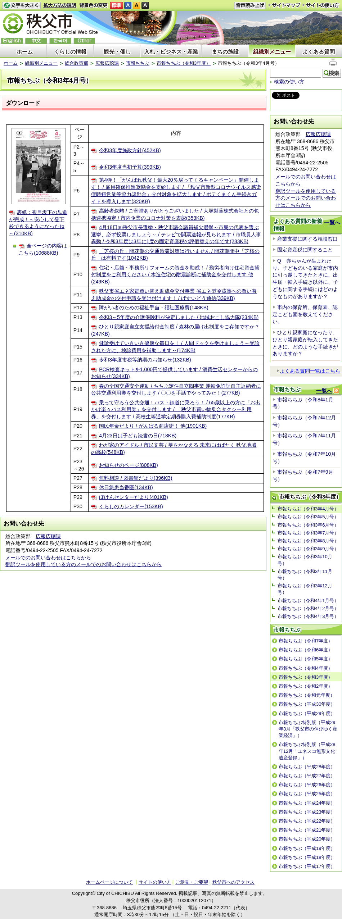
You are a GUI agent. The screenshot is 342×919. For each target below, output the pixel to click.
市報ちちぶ (137, 63)
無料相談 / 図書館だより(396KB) (135, 478)
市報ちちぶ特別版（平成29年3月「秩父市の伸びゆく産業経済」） (308, 729)
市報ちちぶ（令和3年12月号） (305, 589)
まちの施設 (225, 52)
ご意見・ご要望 (191, 882)
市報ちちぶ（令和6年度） (306, 649)
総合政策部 (76, 63)
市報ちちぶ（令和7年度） (306, 640)
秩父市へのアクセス (233, 882)
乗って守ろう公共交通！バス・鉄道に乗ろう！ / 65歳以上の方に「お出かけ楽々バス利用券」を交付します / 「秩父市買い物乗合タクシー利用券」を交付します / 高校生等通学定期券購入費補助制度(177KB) (175, 409)
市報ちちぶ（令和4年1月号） (308, 600)
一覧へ (332, 222)
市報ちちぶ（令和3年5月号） (308, 516)
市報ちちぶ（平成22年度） (307, 821)
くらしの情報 (70, 52)
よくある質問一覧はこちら (308, 371)
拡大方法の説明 (60, 5)
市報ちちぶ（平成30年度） (307, 704)
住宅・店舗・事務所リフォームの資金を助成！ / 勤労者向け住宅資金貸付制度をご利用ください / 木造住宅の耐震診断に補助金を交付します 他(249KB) (175, 275)
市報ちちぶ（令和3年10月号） (305, 560)
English (12, 41)
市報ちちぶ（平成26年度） (307, 784)
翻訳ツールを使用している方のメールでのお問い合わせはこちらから (83, 564)
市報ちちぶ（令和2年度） (306, 686)
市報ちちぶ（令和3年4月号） (308, 508)
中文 (36, 41)
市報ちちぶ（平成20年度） (307, 839)
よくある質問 (318, 52)
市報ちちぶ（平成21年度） (307, 830)
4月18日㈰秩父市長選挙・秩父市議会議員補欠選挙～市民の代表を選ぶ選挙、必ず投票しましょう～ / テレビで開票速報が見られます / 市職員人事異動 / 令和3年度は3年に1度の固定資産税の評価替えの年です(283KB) (176, 234)
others (84, 41)
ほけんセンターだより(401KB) (133, 497)
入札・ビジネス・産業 (171, 52)
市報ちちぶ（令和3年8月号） (308, 540)
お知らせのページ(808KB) (128, 465)
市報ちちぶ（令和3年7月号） (308, 533)
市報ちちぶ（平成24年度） (307, 803)
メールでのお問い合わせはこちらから (48, 557)
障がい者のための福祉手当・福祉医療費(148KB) (153, 307)
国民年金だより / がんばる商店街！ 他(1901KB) (153, 426)
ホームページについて (109, 882)
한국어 (60, 41)
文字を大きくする (21, 5)
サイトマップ (284, 5)
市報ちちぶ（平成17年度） (307, 866)
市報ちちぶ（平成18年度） (307, 857)
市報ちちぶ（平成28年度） (307, 766)
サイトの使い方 (320, 5)
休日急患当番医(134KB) (126, 487)
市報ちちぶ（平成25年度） (307, 793)
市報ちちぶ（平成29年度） (307, 713)
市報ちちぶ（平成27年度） (307, 775)
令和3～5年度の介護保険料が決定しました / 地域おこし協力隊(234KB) (178, 317)
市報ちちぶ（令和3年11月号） (305, 575)
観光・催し (117, 52)
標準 (116, 5)
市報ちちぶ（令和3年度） (184, 63)
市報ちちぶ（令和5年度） (306, 658)
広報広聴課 (107, 63)
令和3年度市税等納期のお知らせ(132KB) (145, 360)
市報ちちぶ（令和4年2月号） (308, 608)
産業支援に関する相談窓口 (307, 239)
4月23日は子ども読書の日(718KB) (137, 435)
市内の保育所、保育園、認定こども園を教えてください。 (305, 314)
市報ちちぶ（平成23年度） (307, 812)
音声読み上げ (250, 5)
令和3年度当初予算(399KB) (130, 167)
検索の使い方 (289, 82)
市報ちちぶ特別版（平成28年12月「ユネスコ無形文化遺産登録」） (307, 751)
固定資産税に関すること (305, 250)
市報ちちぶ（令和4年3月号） (308, 616)
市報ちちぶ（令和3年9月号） (308, 548)
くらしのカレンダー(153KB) (131, 506)
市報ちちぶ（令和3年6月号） (308, 525)
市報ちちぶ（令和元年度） (307, 695)
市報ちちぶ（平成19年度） (307, 848)
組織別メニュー (272, 52)
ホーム (25, 52)
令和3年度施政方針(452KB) (130, 150)
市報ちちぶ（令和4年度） (306, 668)
